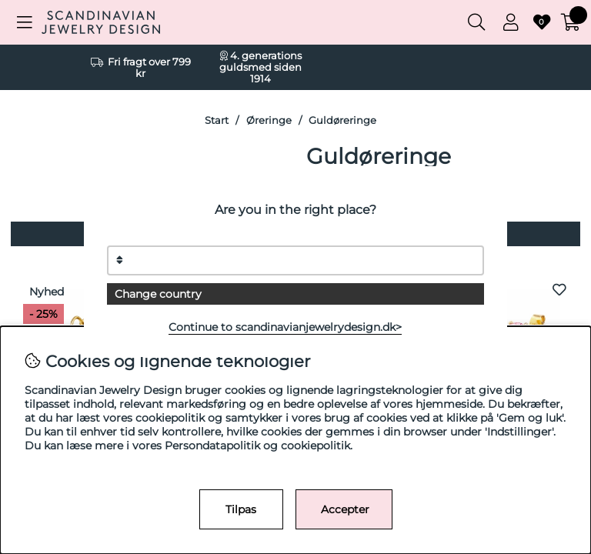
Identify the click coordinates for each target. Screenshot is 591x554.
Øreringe (269, 120)
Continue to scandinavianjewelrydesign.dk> (285, 327)
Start (217, 120)
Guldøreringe (342, 120)
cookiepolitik (315, 445)
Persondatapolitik (212, 445)
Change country (158, 294)
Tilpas (240, 509)
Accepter (345, 509)
